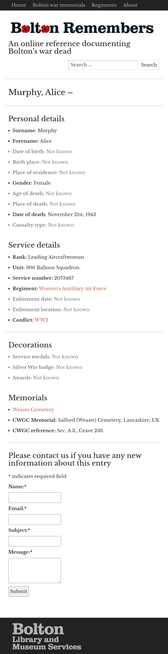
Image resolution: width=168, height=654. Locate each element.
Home (19, 5)
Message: (20, 552)
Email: (17, 508)
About (130, 5)
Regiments (104, 5)
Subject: (19, 530)
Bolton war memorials (59, 5)
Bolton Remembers (82, 27)
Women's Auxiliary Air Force (72, 288)
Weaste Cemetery (33, 410)
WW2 (41, 320)
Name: (17, 487)
